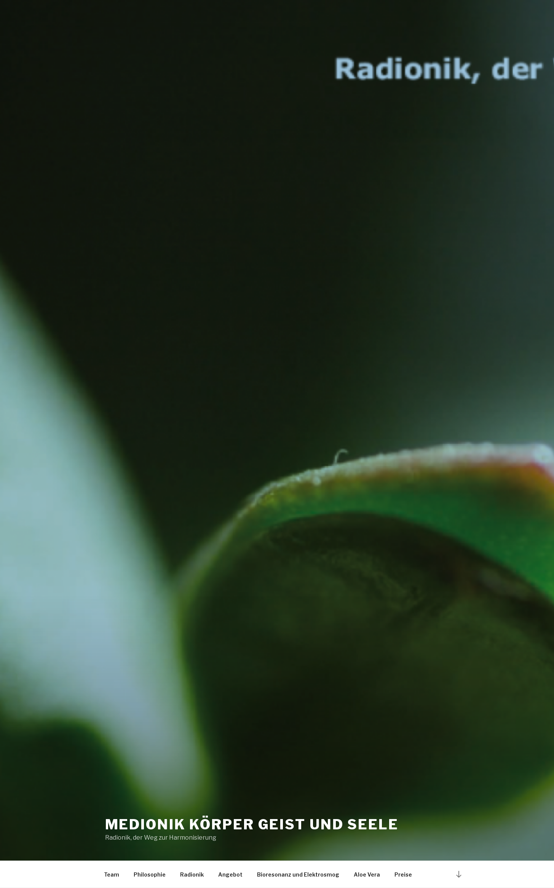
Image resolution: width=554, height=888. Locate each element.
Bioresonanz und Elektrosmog (298, 874)
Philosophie (150, 874)
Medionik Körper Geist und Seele (252, 824)
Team (111, 874)
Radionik (192, 874)
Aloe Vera (367, 874)
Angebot (230, 874)
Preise (403, 874)
